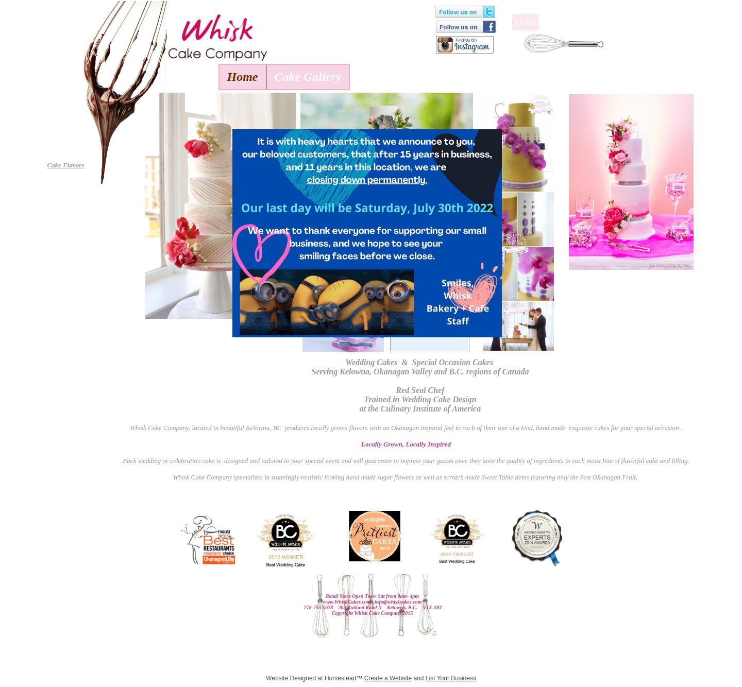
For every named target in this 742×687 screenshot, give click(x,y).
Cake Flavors (66, 165)
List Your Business (451, 678)
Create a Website (388, 678)
